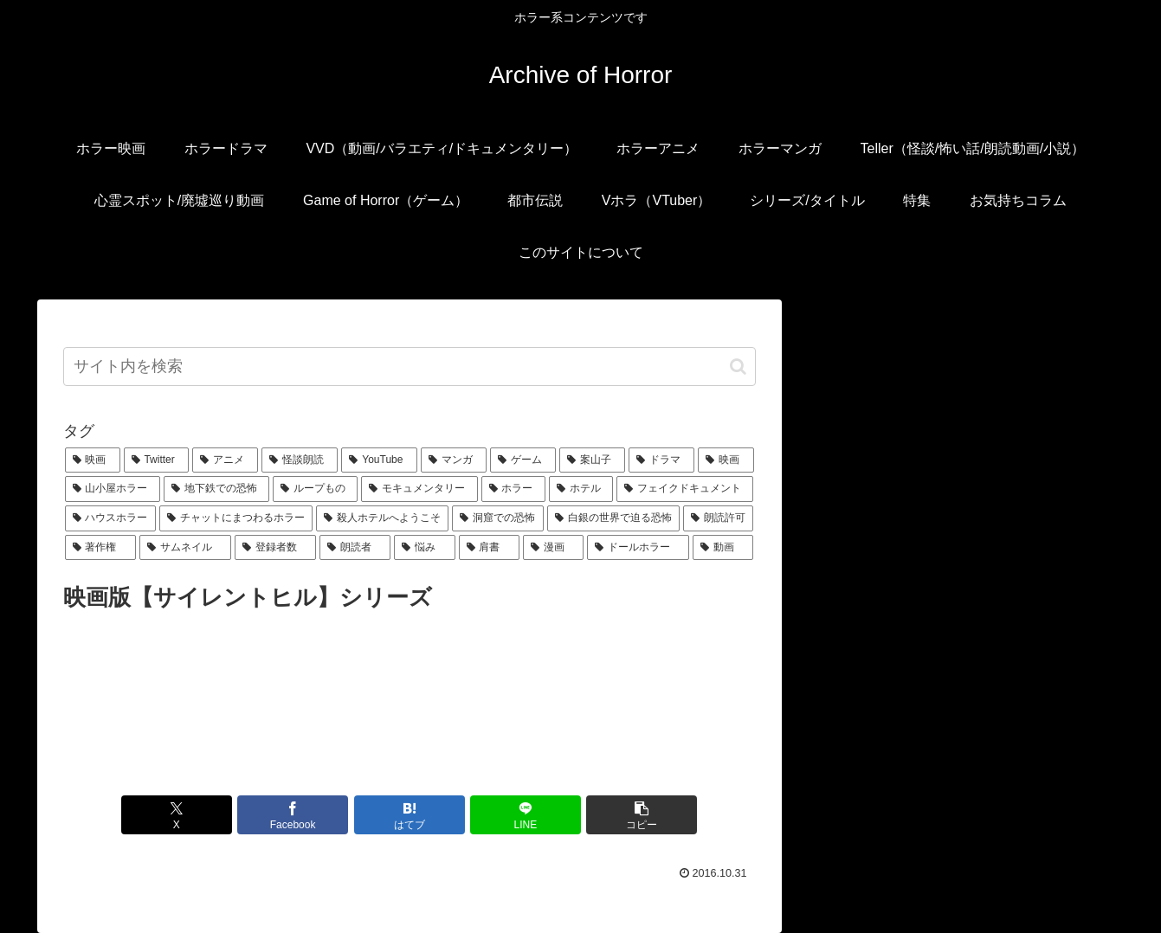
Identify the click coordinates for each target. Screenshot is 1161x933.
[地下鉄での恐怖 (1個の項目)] (216, 489)
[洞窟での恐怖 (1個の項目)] (497, 518)
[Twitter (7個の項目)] (157, 460)
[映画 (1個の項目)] (725, 460)
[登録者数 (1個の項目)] (275, 548)
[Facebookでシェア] (292, 814)
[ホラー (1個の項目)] (513, 489)
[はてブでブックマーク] (409, 814)
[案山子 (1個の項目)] (592, 460)
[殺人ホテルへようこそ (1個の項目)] (382, 518)
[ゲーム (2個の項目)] (523, 460)
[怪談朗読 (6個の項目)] (299, 460)
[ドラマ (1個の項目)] (661, 460)
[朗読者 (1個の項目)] (354, 548)
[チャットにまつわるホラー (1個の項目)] (236, 518)
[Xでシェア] (176, 814)
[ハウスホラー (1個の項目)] (110, 518)
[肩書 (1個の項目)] (489, 548)
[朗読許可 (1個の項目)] (718, 518)
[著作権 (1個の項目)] (100, 548)
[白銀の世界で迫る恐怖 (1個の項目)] (613, 518)
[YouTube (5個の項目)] (378, 460)
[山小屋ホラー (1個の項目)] (112, 489)
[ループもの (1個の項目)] (315, 489)
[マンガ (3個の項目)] (454, 460)
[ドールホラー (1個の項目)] (638, 548)
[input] (409, 366)
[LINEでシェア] (525, 814)
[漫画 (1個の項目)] (553, 548)
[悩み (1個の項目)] (424, 548)
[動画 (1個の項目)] (723, 548)
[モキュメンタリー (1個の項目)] (419, 489)
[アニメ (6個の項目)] (225, 460)
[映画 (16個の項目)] (92, 460)
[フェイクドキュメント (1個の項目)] (684, 489)
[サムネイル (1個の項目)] (185, 548)
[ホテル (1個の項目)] (581, 489)
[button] (738, 366)
